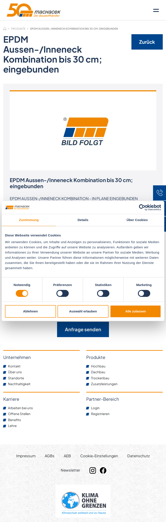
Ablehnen (30, 311)
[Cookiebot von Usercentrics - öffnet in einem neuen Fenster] (142, 207)
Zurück (147, 42)
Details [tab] (83, 220)
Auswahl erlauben (83, 311)
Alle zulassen (135, 311)
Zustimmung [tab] (29, 220)
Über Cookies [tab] (137, 220)
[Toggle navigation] (156, 10)
